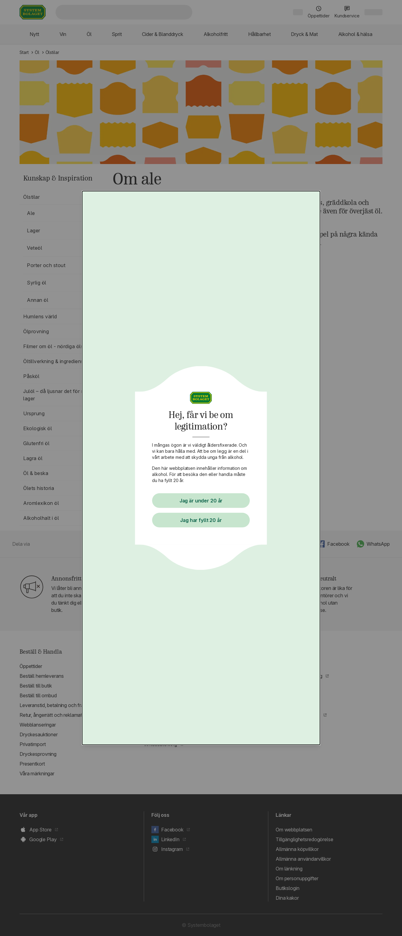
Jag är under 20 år (201, 500)
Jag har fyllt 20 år (201, 520)
